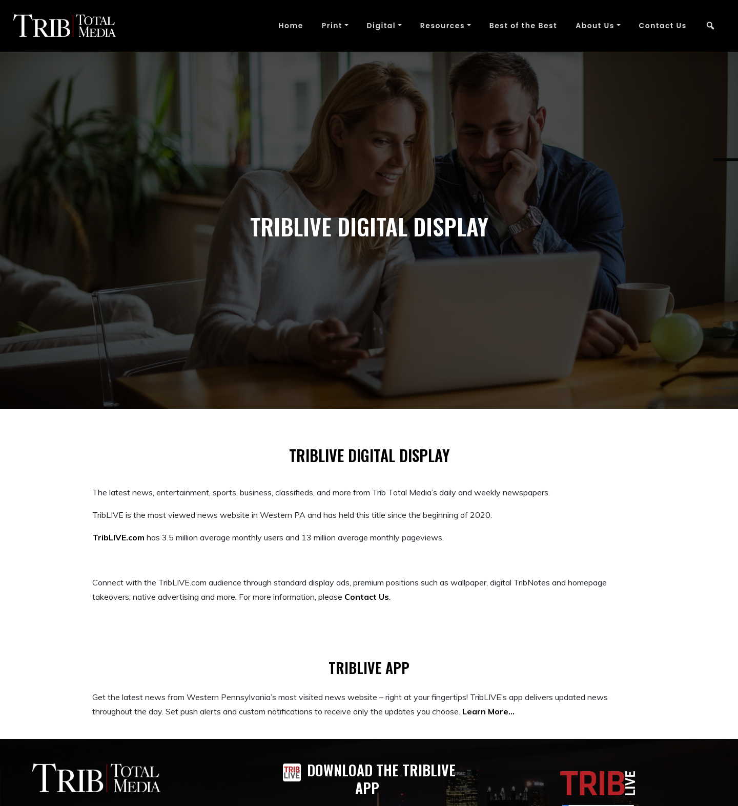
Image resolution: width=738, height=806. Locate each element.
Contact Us (663, 25)
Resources (442, 25)
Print (332, 25)
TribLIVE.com (118, 537)
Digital (381, 25)
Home (290, 25)
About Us (595, 25)
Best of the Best (523, 25)
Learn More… (488, 711)
